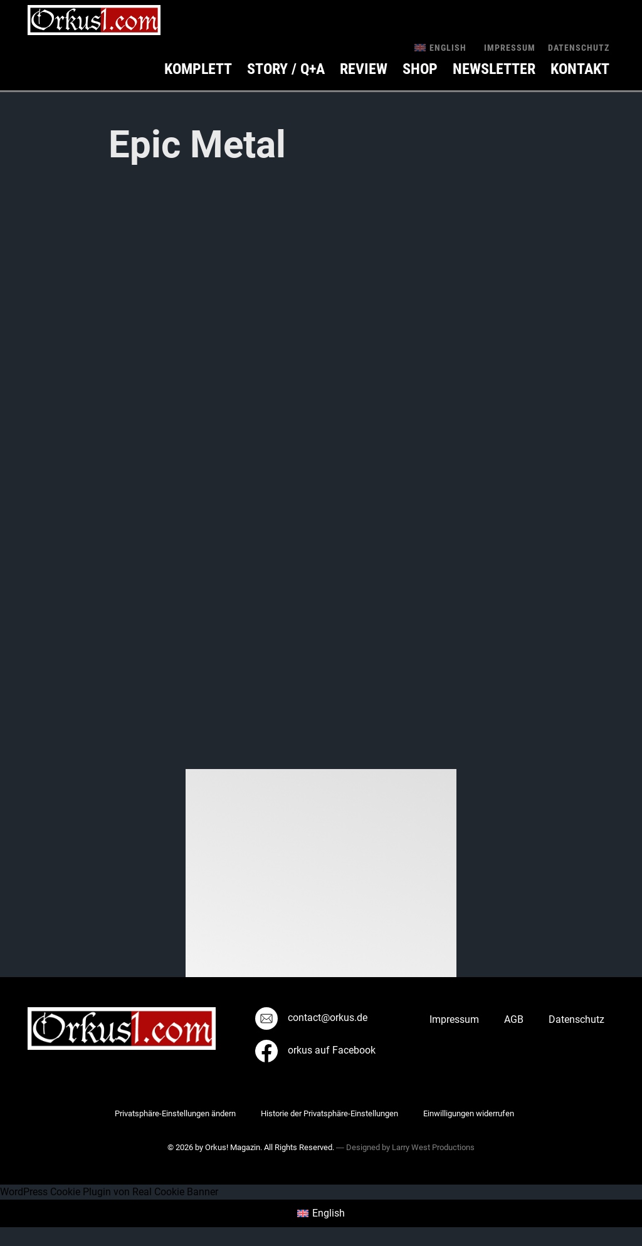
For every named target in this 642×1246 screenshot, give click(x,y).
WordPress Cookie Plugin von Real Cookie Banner (109, 1192)
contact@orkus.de (311, 1018)
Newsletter (494, 69)
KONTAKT (579, 69)
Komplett (198, 69)
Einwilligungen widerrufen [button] (468, 1113)
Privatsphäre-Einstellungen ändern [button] (175, 1113)
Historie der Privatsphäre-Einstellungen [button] (329, 1113)
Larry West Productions (433, 1147)
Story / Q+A (286, 69)
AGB (514, 1019)
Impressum (509, 48)
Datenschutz (578, 48)
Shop (420, 69)
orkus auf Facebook (315, 1050)
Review (363, 69)
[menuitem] (440, 47)
